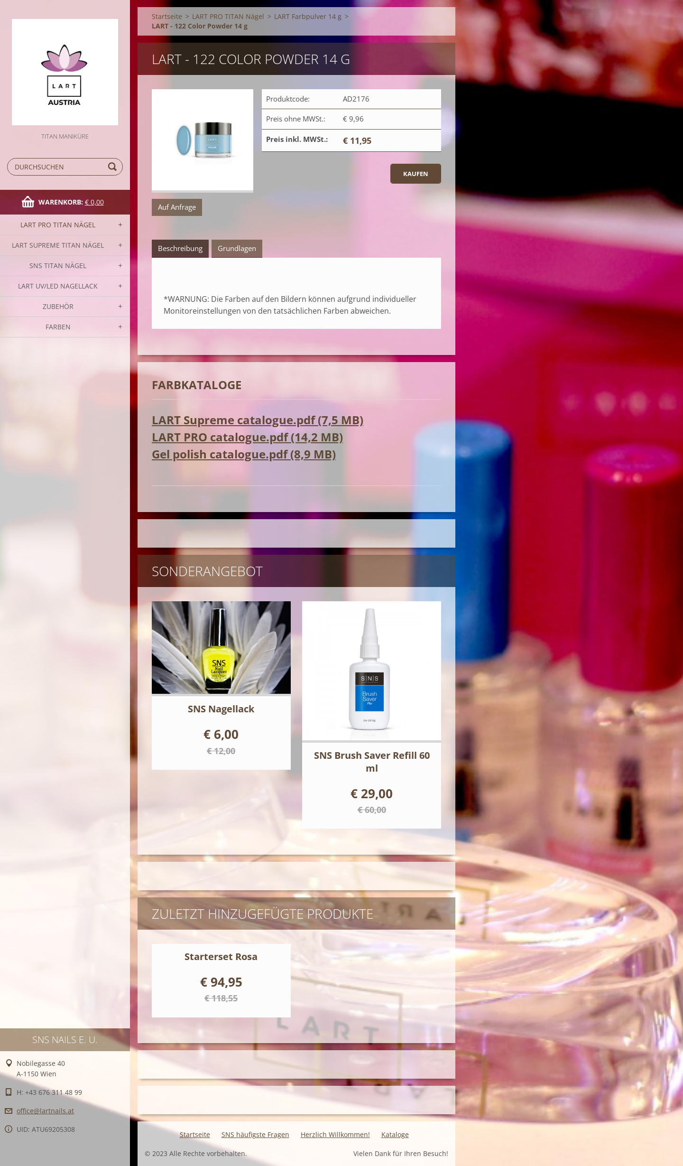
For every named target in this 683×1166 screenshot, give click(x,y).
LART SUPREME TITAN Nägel (58, 245)
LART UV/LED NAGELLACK (58, 285)
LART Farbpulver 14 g (308, 16)
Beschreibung (180, 248)
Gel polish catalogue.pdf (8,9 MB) (244, 454)
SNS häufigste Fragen (255, 1134)
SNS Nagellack (221, 708)
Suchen (114, 167)
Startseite (167, 16)
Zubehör (58, 306)
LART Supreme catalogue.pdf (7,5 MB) (257, 420)
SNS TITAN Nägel (57, 265)
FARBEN (58, 326)
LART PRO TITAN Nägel (57, 224)
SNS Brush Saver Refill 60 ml (372, 761)
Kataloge (395, 1134)
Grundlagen (237, 248)
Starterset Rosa (221, 956)
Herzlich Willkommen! (335, 1134)
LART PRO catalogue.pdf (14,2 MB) (247, 437)
